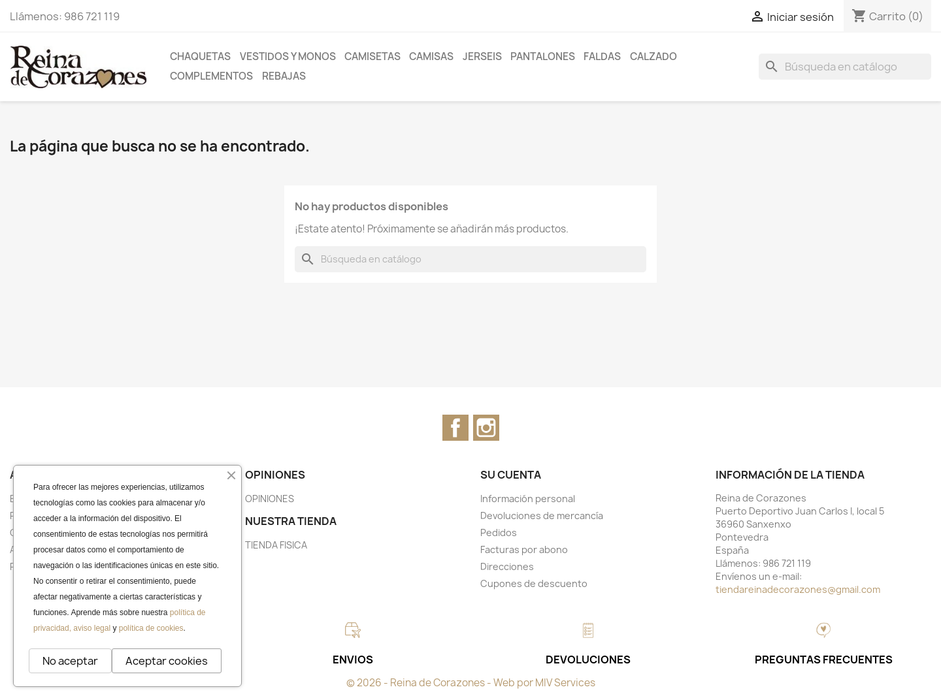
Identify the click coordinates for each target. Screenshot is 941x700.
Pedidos (498, 532)
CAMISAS (431, 56)
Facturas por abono (524, 549)
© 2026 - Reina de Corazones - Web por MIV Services (470, 683)
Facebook (455, 428)
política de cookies (151, 628)
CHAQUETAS (200, 56)
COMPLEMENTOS (211, 76)
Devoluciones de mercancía (541, 515)
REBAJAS (284, 76)
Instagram (486, 428)
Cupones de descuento (533, 583)
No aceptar (70, 661)
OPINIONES (269, 498)
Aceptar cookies (166, 661)
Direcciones (507, 566)
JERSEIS (482, 56)
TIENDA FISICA (276, 545)
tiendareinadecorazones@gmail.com (798, 589)
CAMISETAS (372, 56)
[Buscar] (845, 67)
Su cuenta (510, 475)
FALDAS (602, 56)
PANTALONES (542, 56)
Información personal (527, 498)
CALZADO (653, 56)
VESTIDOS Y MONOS (288, 56)
